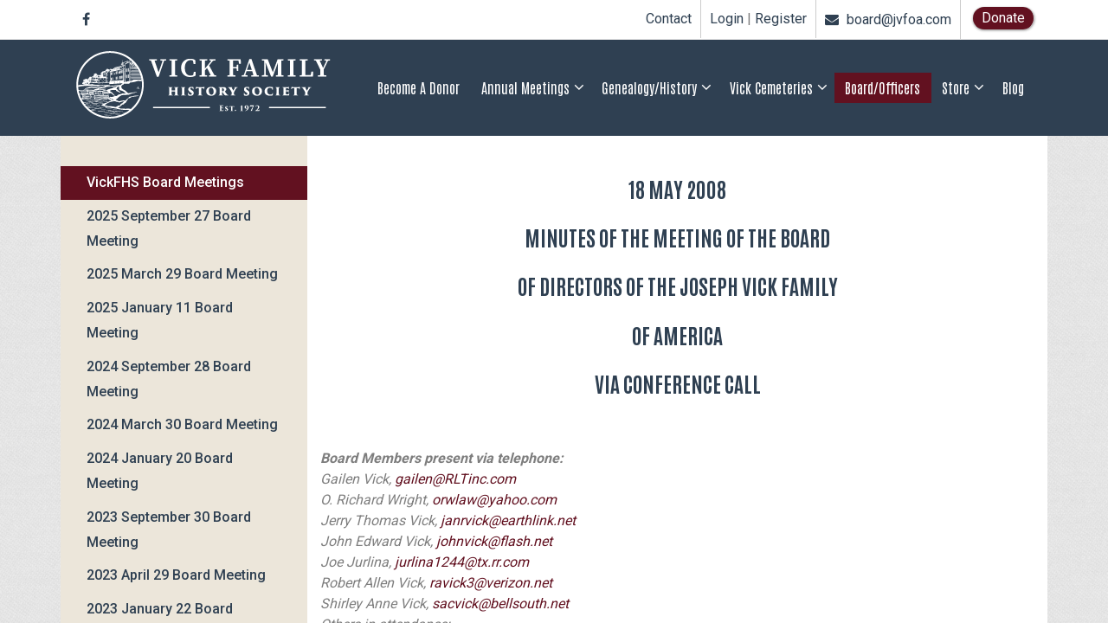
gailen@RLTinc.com (455, 479)
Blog (1013, 87)
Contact (669, 18)
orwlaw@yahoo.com (494, 499)
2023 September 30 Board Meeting (169, 529)
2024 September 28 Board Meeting (169, 379)
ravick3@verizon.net (490, 583)
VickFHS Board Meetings (165, 182)
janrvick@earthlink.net (508, 520)
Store (956, 87)
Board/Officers (882, 87)
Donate (1003, 18)
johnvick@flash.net (494, 541)
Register (781, 19)
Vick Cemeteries (771, 87)
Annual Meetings (525, 87)
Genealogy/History (649, 87)
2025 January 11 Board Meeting (160, 320)
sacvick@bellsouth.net (500, 603)
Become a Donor (418, 87)
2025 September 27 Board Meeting (169, 228)
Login (727, 19)
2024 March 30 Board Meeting (182, 424)
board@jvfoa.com (888, 19)
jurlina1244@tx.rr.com (462, 562)
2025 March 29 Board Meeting (182, 274)
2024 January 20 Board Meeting (160, 470)
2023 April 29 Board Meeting (176, 575)
